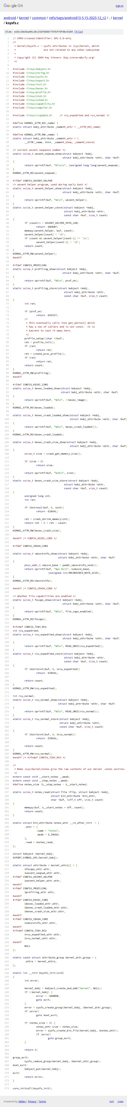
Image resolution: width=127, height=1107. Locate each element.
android (10, 18)
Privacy (32, 1101)
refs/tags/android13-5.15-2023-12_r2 (77, 18)
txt (111, 1101)
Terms (42, 1101)
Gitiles (22, 1101)
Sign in (119, 6)
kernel (24, 18)
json (120, 1101)
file (79, 31)
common (39, 18)
